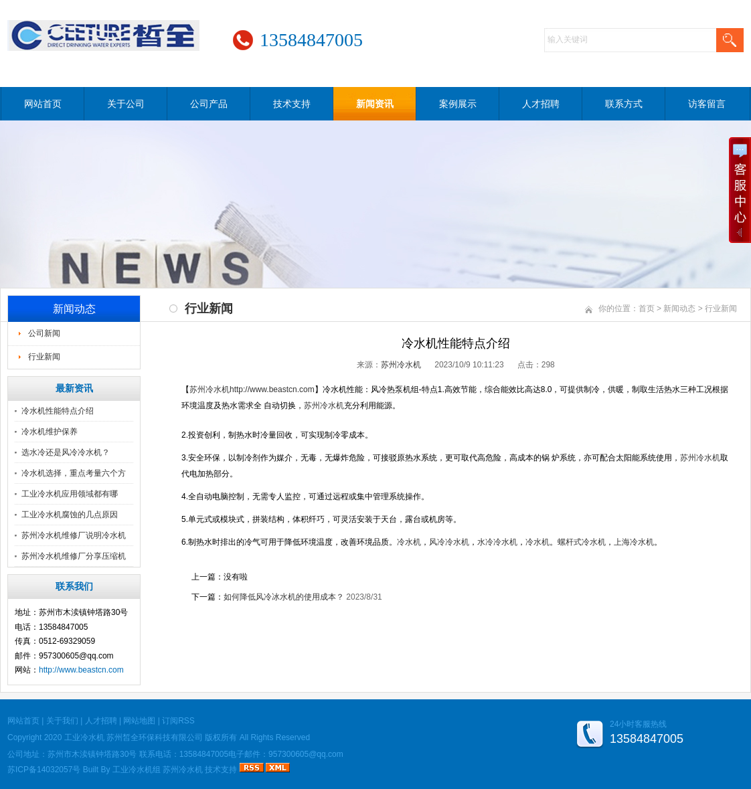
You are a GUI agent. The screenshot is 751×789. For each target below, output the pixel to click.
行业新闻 (44, 356)
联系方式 (624, 103)
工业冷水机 (84, 737)
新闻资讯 (375, 103)
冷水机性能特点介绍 (57, 411)
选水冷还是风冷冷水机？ (65, 452)
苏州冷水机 (401, 364)
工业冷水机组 (136, 769)
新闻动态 (679, 308)
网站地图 (139, 720)
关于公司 (126, 103)
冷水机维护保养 (49, 431)
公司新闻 (44, 333)
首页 (647, 308)
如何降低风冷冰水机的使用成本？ (284, 597)
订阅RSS (178, 720)
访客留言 (707, 103)
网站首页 (43, 103)
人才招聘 (541, 103)
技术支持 (292, 103)
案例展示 (458, 103)
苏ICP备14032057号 (43, 769)
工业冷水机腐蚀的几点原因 (69, 514)
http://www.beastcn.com (81, 670)
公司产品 (209, 103)
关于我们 (62, 720)
